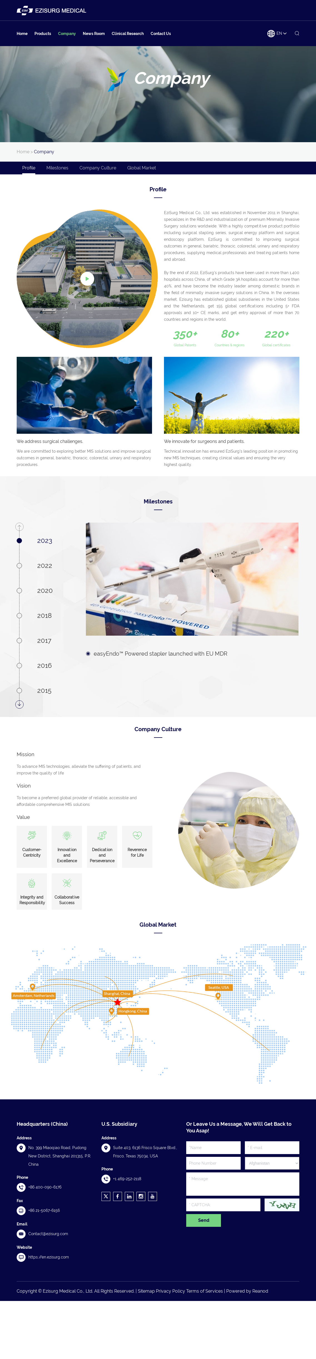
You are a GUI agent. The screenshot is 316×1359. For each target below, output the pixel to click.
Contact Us (161, 33)
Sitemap (146, 1291)
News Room (94, 33)
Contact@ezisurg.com (48, 1234)
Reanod (260, 1291)
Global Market (141, 167)
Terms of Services (204, 1291)
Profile (28, 167)
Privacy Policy (170, 1291)
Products (42, 33)
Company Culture (97, 167)
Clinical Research (128, 33)
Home (22, 33)
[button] (19, 527)
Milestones (57, 167)
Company (67, 33)
